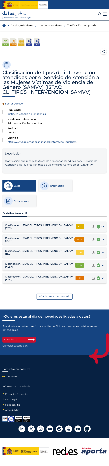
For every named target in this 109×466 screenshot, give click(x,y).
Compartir (103, 51)
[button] (105, 14)
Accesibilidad (12, 410)
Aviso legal (11, 399)
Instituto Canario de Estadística (26, 113)
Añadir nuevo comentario (54, 296)
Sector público (14, 103)
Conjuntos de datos (50, 25)
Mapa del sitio (12, 404)
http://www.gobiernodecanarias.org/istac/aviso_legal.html (42, 141)
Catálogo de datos (22, 25)
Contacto (12, 376)
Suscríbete (19, 339)
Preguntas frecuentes (16, 394)
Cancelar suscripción (15, 345)
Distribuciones (14, 213)
